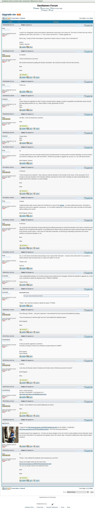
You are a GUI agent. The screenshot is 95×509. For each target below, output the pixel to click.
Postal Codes (18, 1)
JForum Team (53, 497)
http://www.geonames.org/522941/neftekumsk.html (42, 427)
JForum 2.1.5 (46, 497)
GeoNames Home (7, 1)
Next (91, 18)
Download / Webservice (30, 1)
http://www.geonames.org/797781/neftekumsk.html (34, 429)
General (22, 18)
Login (51, 10)
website (62, 205)
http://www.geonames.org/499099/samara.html (32, 394)
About (41, 1)
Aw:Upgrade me (30, 272)
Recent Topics (45, 8)
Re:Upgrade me (29, 51)
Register (44, 10)
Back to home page (57, 8)
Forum (62, 507)
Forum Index (15, 18)
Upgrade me (9, 14)
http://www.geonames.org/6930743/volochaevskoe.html (35, 464)
